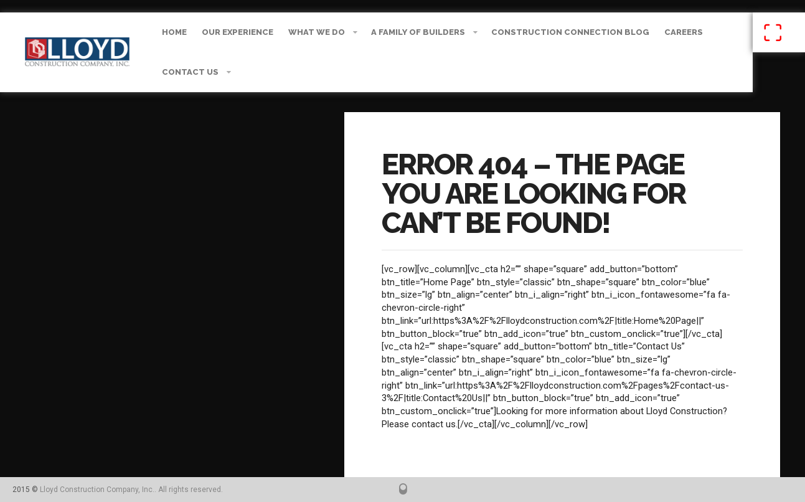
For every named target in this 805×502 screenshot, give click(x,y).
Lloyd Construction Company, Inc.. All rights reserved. (131, 489)
